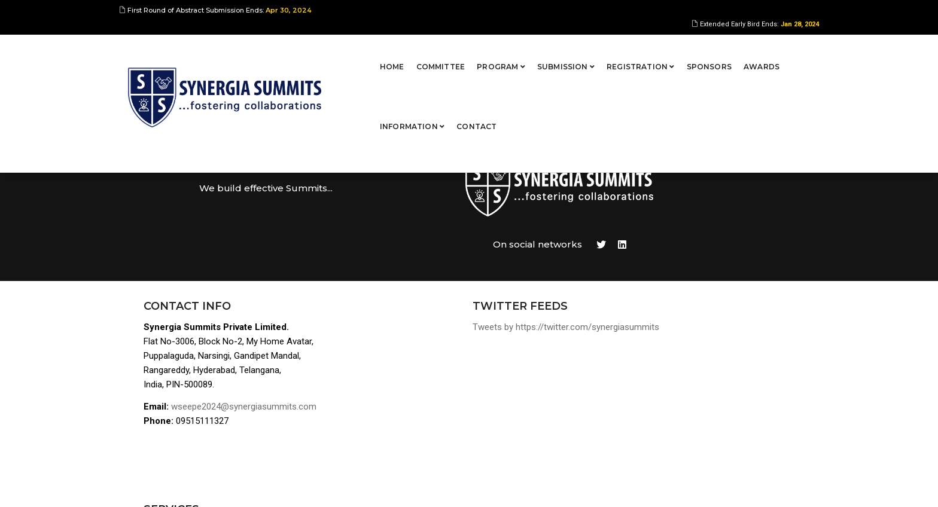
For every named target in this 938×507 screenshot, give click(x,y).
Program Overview (710, 302)
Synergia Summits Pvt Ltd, (203, 486)
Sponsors (610, 50)
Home (293, 50)
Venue (684, 374)
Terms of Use (699, 402)
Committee (342, 50)
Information (725, 50)
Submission (467, 50)
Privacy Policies (705, 417)
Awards (663, 50)
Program (402, 50)
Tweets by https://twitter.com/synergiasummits (513, 273)
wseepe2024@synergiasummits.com (246, 354)
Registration (542, 50)
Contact (790, 50)
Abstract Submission (715, 316)
